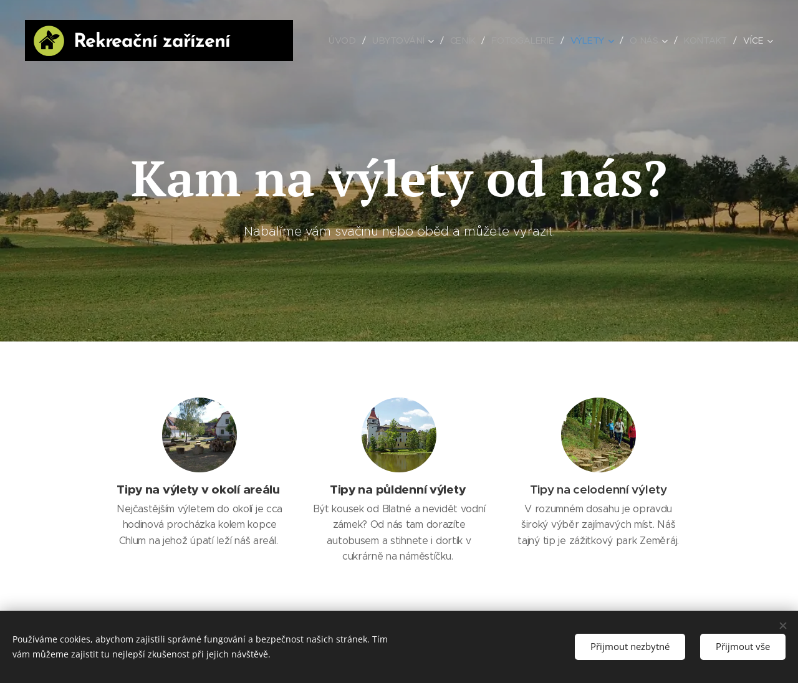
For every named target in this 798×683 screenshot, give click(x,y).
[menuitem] (344, 40)
